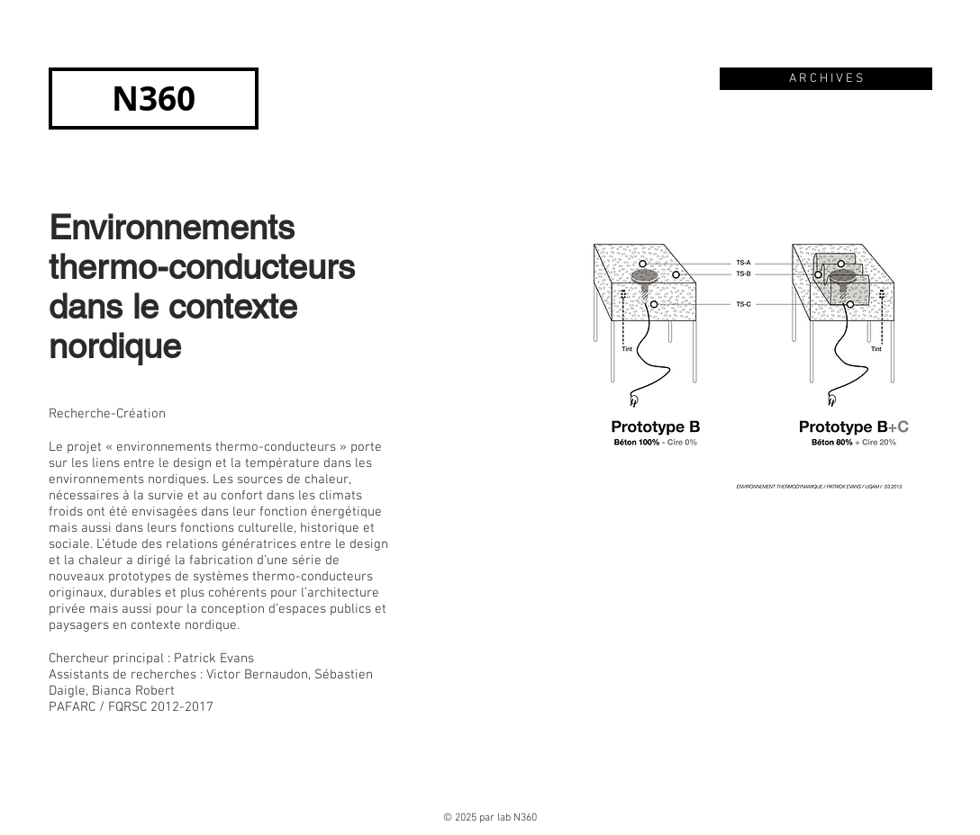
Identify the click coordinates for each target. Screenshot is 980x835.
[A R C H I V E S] (826, 78)
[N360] (154, 98)
